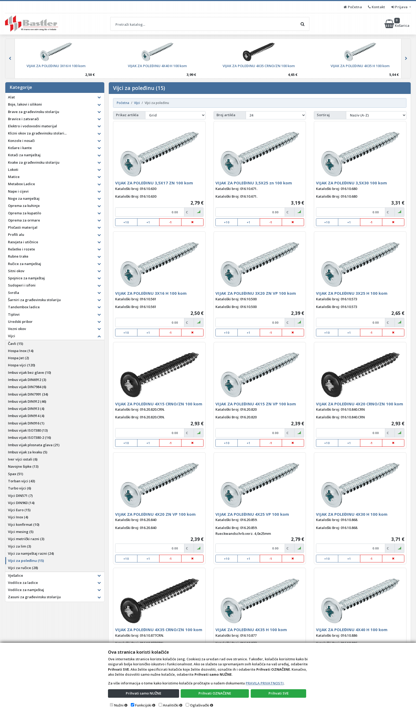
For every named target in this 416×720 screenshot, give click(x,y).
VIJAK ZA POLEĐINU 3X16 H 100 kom (151, 293)
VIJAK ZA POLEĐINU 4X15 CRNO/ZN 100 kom (158, 403)
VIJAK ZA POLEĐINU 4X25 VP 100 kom (252, 514)
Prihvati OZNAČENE (214, 693)
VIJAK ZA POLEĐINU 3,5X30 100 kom (351, 182)
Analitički (171, 705)
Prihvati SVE (278, 693)
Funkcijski (143, 705)
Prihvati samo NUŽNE (143, 693)
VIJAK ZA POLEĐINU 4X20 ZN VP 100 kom (155, 514)
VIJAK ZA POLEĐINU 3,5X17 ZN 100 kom (154, 182)
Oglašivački (199, 705)
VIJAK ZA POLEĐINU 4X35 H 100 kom (251, 629)
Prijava (400, 7)
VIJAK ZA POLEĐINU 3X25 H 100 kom (351, 293)
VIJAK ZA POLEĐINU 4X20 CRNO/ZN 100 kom (359, 403)
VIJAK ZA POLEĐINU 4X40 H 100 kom (351, 629)
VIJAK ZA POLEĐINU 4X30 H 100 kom (351, 514)
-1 (170, 222)
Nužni (119, 705)
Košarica (397, 24)
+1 (148, 222)
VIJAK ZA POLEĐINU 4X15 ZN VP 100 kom (255, 403)
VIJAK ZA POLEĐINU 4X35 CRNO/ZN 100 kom (158, 629)
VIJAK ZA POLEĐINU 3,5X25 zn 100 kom (253, 182)
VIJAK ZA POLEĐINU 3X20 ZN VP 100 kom (255, 293)
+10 (126, 222)
